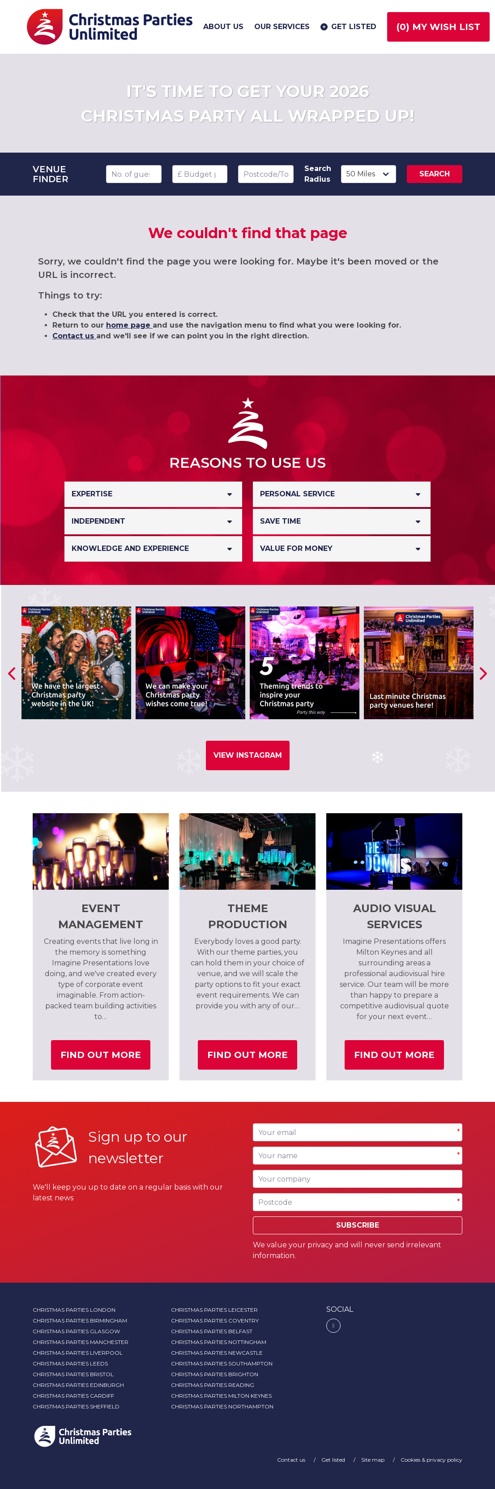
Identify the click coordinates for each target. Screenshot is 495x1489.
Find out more (105, 1058)
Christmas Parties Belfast (211, 1331)
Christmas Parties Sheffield (76, 1406)
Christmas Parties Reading (212, 1385)
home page (129, 325)
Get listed (347, 26)
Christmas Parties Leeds (70, 1363)
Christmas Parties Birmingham (80, 1320)
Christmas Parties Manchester (80, 1342)
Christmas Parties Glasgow (76, 1331)
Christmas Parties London (74, 1309)
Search (434, 174)
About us (223, 26)
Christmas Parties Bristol (73, 1374)
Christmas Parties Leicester (214, 1309)
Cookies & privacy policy (431, 1459)
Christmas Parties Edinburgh (78, 1385)
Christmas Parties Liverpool (78, 1352)
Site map (373, 1459)
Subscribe (357, 1225)
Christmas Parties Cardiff (73, 1395)
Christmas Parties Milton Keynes (221, 1395)
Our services (282, 26)
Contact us (74, 336)
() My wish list (438, 27)
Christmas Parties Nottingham (218, 1342)
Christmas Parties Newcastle (217, 1352)
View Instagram (247, 755)
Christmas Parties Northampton (222, 1406)
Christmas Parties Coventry (215, 1320)
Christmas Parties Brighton (214, 1374)
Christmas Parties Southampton (222, 1363)
